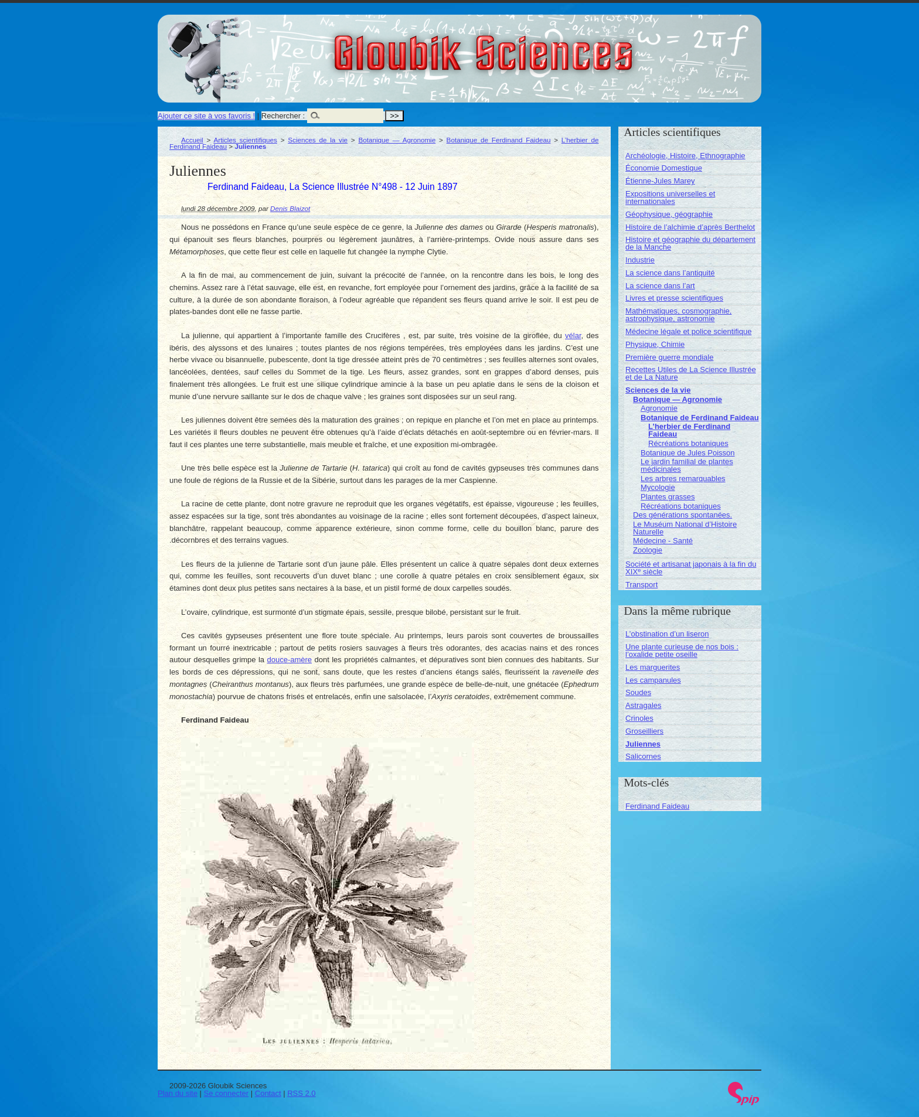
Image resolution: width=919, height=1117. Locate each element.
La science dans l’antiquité (670, 272)
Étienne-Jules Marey (660, 180)
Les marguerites (652, 667)
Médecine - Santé (663, 540)
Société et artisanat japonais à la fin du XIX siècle (690, 568)
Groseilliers (644, 731)
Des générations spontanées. (682, 514)
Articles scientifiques (245, 140)
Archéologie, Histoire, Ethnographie (685, 155)
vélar (573, 335)
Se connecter (226, 1093)
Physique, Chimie (655, 344)
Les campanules (653, 680)
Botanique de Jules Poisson (687, 452)
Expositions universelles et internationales (670, 197)
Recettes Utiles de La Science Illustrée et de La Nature (690, 373)
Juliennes (643, 744)
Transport (641, 584)
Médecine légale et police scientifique (688, 331)
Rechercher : (283, 115)
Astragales (643, 705)
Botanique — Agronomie (396, 140)
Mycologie (658, 487)
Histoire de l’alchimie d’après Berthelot (690, 227)
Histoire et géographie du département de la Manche (690, 243)
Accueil (192, 140)
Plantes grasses (668, 496)
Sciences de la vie (318, 140)
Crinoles (639, 718)
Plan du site (178, 1093)
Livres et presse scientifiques (674, 298)
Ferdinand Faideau (657, 806)
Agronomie (659, 408)
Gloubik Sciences (549, 46)
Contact (268, 1093)
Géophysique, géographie (669, 214)
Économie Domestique (663, 168)
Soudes (638, 692)
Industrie (640, 260)
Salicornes (643, 756)
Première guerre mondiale (669, 357)
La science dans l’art (660, 285)
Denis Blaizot (290, 208)
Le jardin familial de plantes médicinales (687, 465)
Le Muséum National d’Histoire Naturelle (685, 528)
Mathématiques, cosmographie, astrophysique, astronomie (678, 315)
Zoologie (647, 550)
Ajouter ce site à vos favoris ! (206, 115)
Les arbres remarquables (683, 478)
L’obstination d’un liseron (667, 633)
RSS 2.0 (301, 1093)
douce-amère (289, 659)
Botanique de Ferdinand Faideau (499, 140)
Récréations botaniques (688, 443)
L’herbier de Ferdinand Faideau (689, 430)
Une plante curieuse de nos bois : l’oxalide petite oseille (681, 650)
